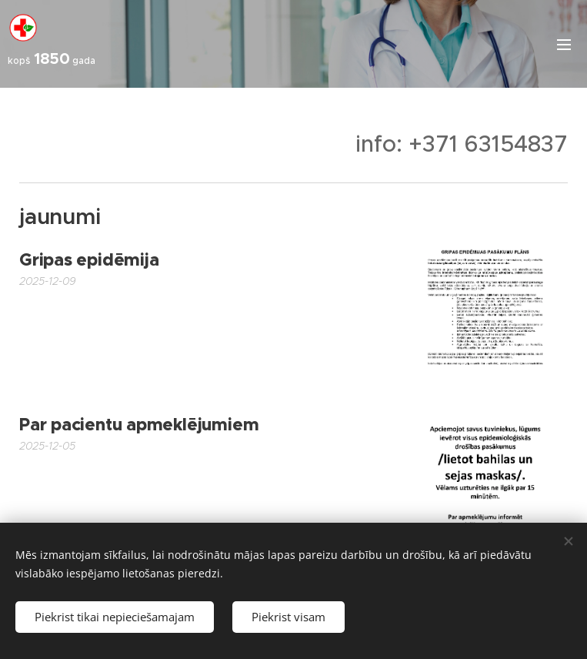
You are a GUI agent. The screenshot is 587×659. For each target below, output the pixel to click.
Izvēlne (564, 44)
